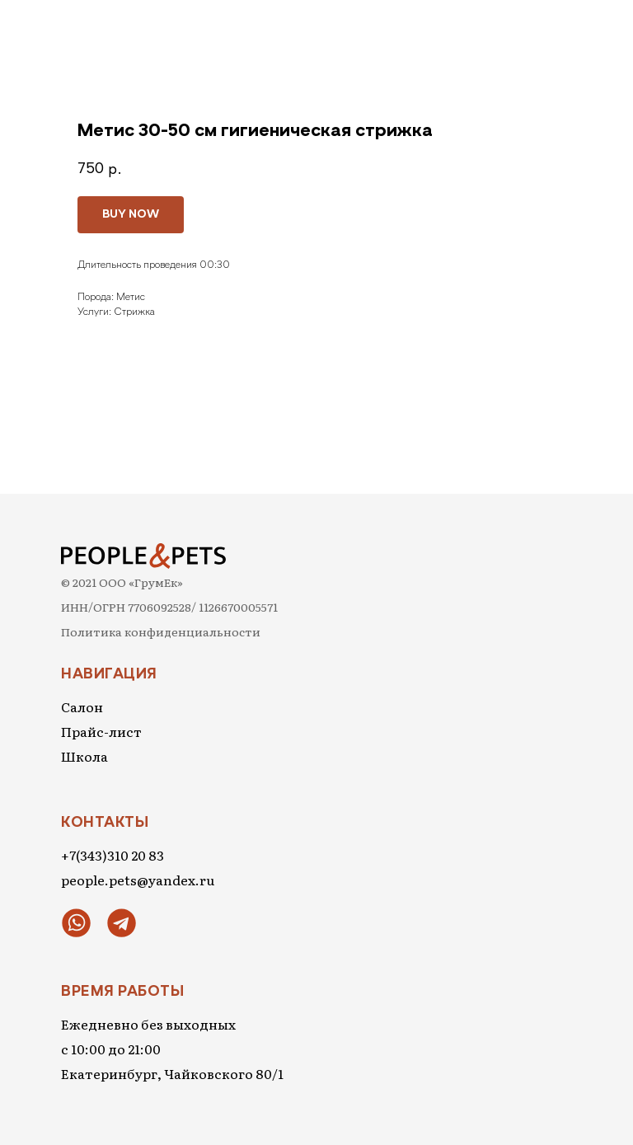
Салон (82, 706)
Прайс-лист (101, 731)
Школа (84, 756)
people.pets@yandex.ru (137, 879)
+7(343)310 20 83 (112, 855)
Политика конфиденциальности (160, 631)
